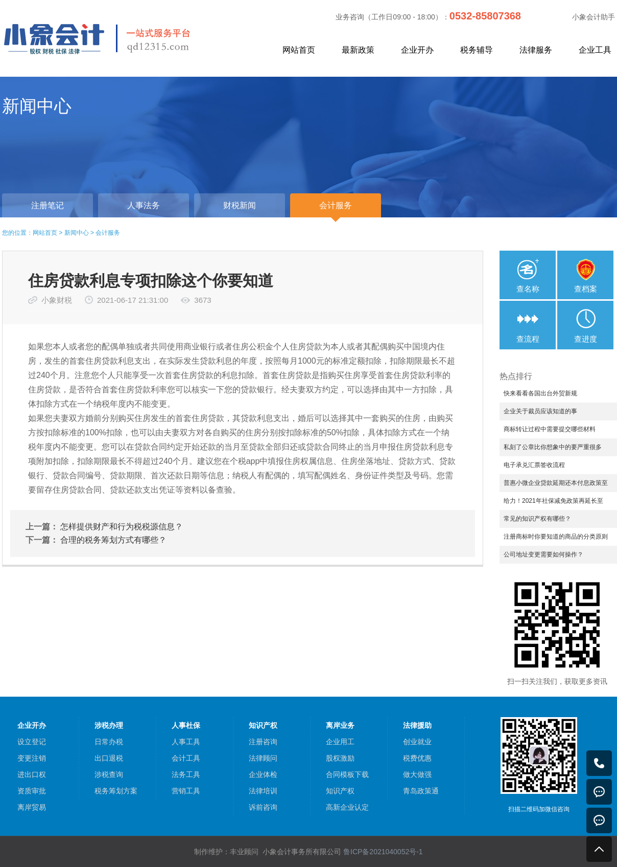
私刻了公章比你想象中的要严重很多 (553, 447)
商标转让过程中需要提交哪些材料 (550, 429)
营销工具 (186, 791)
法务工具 (186, 774)
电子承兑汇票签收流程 (534, 465)
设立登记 (31, 742)
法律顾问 (263, 758)
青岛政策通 (421, 791)
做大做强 (417, 774)
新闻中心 (76, 232)
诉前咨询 (263, 807)
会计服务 (108, 232)
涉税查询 (108, 774)
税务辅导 (476, 50)
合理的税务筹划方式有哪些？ (113, 540)
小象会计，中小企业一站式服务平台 (121, 38)
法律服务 (535, 50)
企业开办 (417, 50)
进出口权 (31, 774)
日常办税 (108, 742)
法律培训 (263, 791)
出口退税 (108, 758)
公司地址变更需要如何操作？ (543, 554)
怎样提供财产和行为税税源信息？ (121, 526)
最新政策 (358, 50)
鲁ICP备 (383, 852)
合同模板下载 (347, 774)
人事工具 (186, 742)
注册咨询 (263, 742)
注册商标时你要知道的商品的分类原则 (556, 536)
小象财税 (56, 300)
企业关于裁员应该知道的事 (540, 411)
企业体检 (263, 774)
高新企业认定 (347, 807)
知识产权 (340, 791)
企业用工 (340, 742)
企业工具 (595, 50)
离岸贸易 (31, 807)
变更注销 (31, 758)
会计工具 (186, 758)
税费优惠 (417, 758)
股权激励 (340, 758)
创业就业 (417, 742)
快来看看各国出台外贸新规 (540, 393)
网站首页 (298, 50)
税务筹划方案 (115, 791)
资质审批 (31, 791)
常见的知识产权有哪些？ (537, 518)
